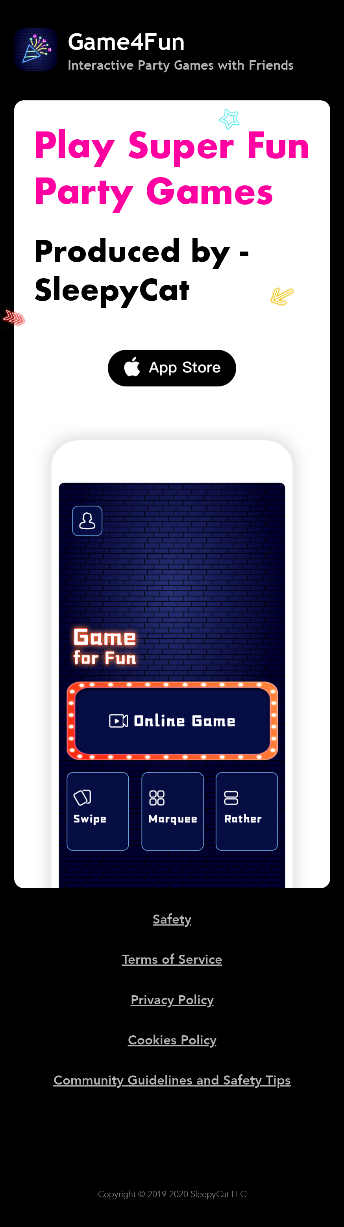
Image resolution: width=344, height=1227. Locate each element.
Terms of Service (172, 959)
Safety (172, 919)
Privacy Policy (172, 1000)
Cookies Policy (172, 1040)
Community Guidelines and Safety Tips (172, 1080)
